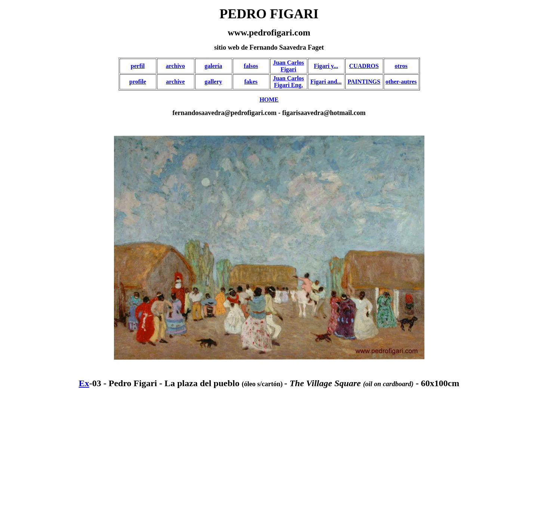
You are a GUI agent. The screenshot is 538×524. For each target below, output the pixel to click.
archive (175, 81)
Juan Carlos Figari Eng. (288, 81)
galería (213, 66)
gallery (213, 81)
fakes (251, 81)
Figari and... (326, 81)
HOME (269, 99)
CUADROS (363, 66)
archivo (175, 66)
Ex (84, 383)
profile (137, 81)
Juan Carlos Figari (288, 65)
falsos (251, 66)
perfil (138, 66)
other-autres (401, 81)
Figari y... (326, 66)
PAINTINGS (363, 81)
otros (401, 66)
